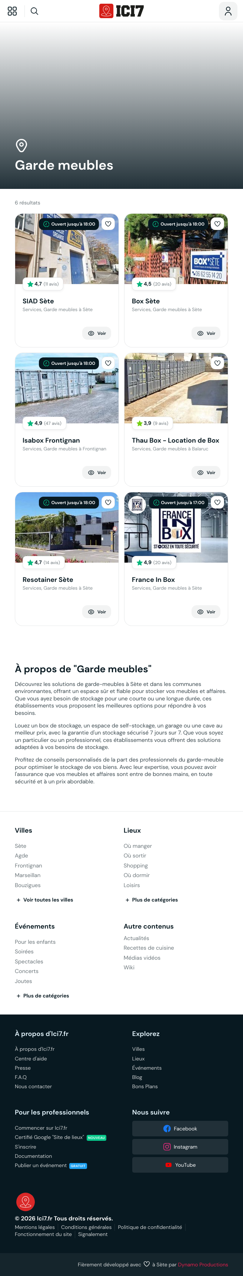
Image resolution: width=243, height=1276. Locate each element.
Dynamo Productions (203, 1264)
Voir (96, 333)
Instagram (180, 1147)
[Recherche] (48, 11)
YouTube (180, 1165)
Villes (23, 830)
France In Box (153, 580)
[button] (108, 223)
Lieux (132, 830)
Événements (35, 926)
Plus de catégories (151, 900)
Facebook (180, 1129)
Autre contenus (149, 926)
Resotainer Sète (48, 580)
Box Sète (146, 301)
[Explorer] (12, 11)
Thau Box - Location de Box (175, 440)
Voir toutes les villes (44, 900)
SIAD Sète (38, 301)
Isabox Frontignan (51, 440)
